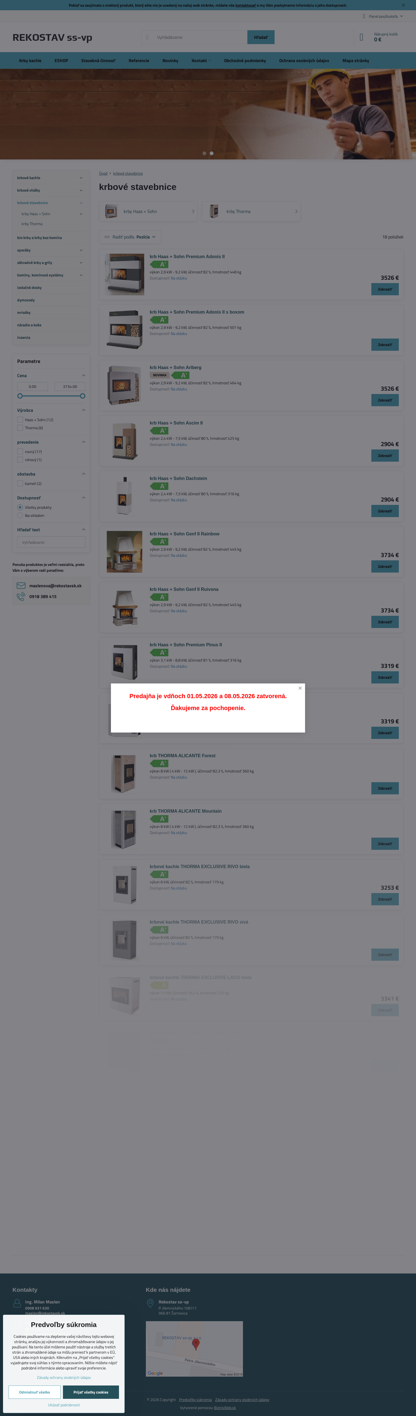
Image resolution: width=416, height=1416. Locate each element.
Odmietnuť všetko (34, 1392)
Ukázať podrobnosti (64, 1404)
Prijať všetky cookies (90, 1392)
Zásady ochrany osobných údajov (64, 1377)
